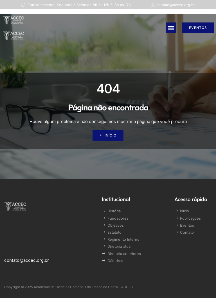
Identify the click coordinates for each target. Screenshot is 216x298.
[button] (171, 27)
